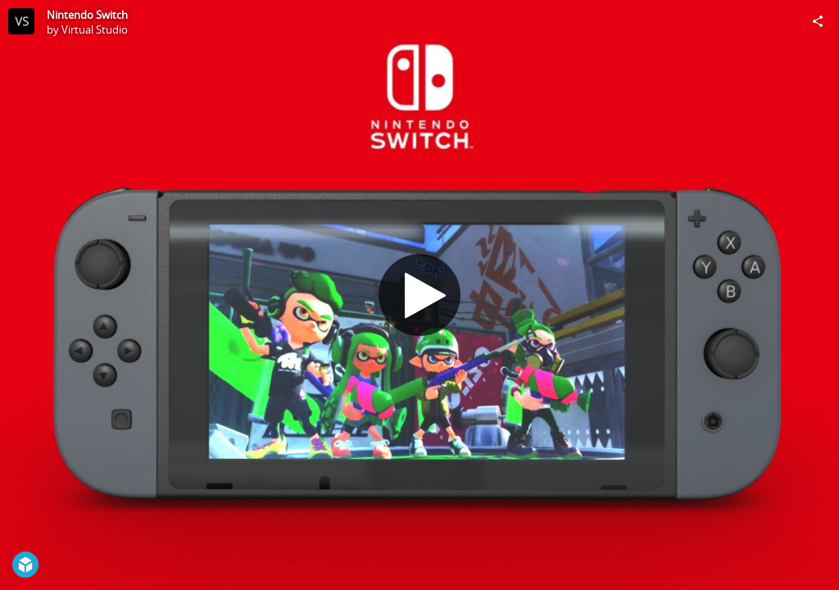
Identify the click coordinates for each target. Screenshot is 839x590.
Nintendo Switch (87, 14)
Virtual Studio (94, 29)
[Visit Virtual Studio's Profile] (21, 21)
